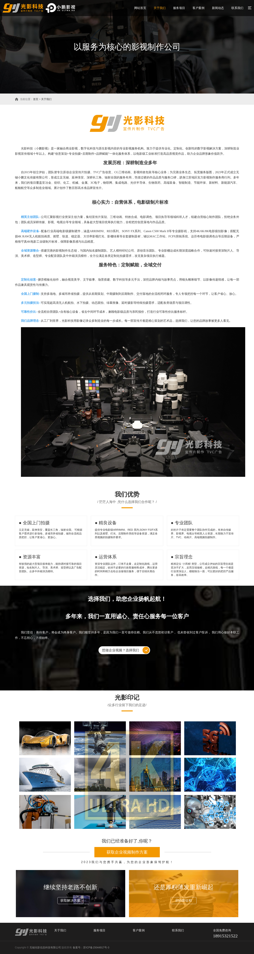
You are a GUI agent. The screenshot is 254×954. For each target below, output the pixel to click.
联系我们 (237, 8)
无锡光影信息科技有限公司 (45, 947)
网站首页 (140, 8)
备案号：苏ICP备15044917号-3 (91, 947)
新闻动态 (218, 8)
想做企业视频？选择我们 (120, 650)
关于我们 (160, 8)
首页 (35, 99)
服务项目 (179, 8)
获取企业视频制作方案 (127, 852)
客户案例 (198, 8)
